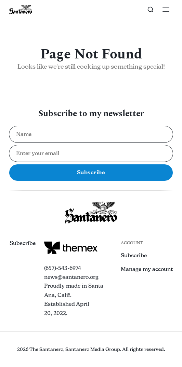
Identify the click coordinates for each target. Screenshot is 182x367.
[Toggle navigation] (166, 9)
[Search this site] (150, 9)
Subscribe (23, 243)
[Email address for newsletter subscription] (91, 153)
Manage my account (147, 269)
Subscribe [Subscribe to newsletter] (91, 172)
